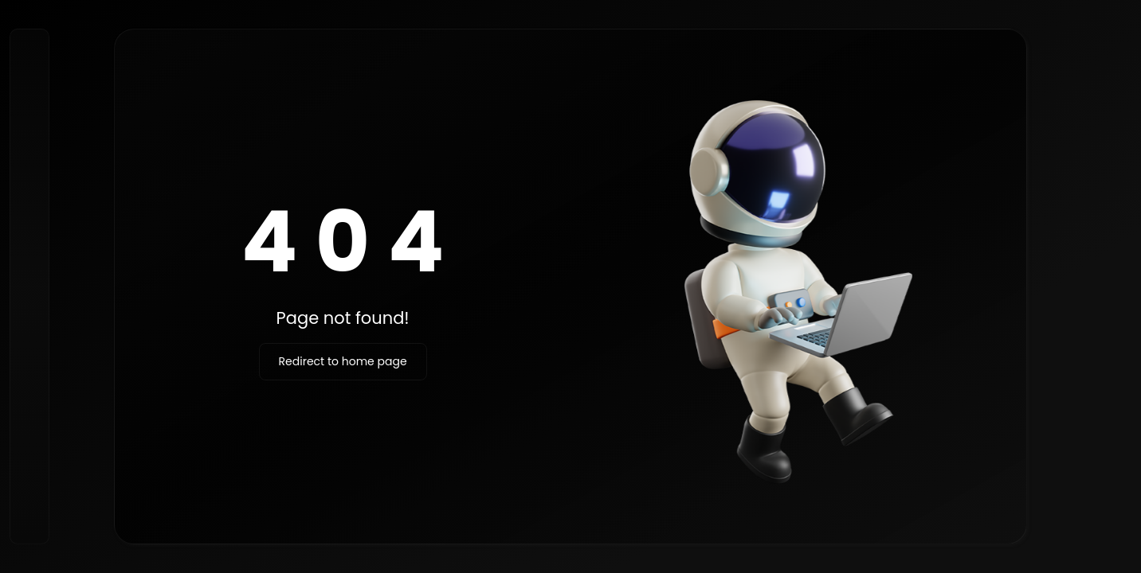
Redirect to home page (343, 361)
